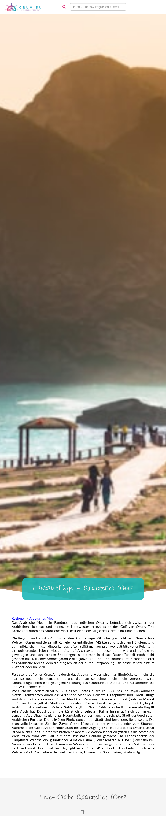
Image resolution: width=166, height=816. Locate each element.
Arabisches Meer (42, 618)
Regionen (19, 618)
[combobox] (98, 7)
